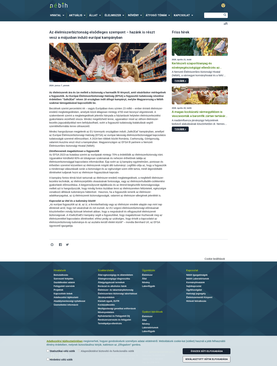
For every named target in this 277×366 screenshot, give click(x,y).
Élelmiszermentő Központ (199, 297)
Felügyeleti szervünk (64, 286)
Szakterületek (106, 270)
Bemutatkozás (61, 275)
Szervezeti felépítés (63, 278)
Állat (144, 278)
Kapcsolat (192, 270)
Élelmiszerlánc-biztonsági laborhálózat (117, 293)
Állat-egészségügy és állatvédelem (115, 275)
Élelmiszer (147, 275)
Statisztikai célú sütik (61, 350)
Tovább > (180, 80)
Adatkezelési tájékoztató (66, 297)
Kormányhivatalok (195, 282)
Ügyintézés (148, 270)
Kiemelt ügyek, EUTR (108, 301)
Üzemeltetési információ (66, 305)
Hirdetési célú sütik (59, 359)
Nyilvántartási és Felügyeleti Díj (114, 316)
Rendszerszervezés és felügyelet (114, 320)
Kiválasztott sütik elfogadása (206, 359)
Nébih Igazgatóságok (197, 275)
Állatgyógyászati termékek (111, 282)
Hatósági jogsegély (196, 293)
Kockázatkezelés (106, 305)
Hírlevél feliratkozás (196, 301)
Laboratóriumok (150, 327)
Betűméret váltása (225, 23)
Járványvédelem (106, 297)
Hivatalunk (60, 270)
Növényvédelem (106, 312)
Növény (146, 282)
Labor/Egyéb (148, 286)
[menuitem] (58, 15)
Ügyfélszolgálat (194, 290)
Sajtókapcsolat (193, 286)
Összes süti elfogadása (207, 351)
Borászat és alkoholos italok (112, 286)
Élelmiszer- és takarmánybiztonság (115, 290)
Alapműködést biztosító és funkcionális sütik (106, 350)
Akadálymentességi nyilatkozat (69, 301)
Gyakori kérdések (152, 311)
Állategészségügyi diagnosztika (114, 278)
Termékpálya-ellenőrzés (110, 323)
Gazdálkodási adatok (64, 282)
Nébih (100, 5)
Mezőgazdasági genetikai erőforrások (117, 308)
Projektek (58, 290)
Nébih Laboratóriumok (197, 278)
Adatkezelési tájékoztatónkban (65, 341)
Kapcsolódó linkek (63, 293)
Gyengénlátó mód (223, 5)
